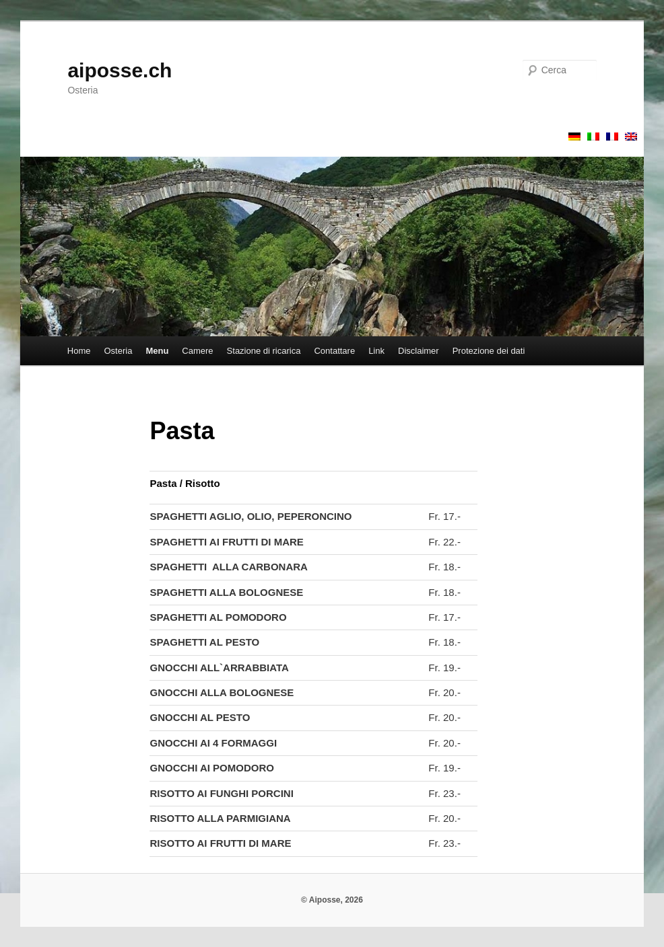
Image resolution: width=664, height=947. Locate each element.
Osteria (118, 351)
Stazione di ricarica (264, 351)
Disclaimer (418, 351)
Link (376, 351)
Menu (156, 351)
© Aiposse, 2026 (332, 900)
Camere (197, 351)
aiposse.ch (119, 70)
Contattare (334, 351)
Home (79, 351)
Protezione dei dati (489, 351)
